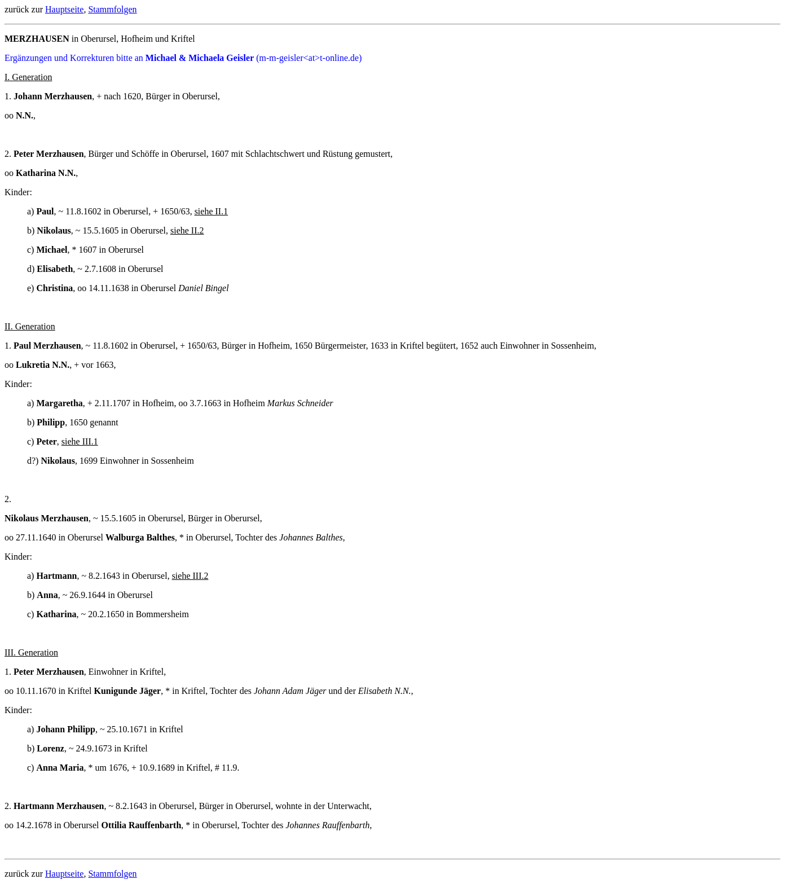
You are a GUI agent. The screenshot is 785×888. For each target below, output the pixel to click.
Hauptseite (64, 9)
